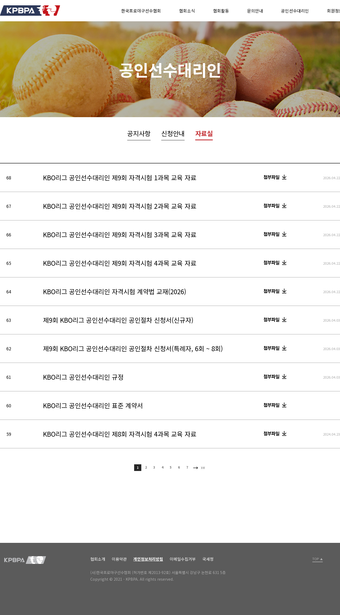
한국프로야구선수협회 (141, 10)
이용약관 (119, 559)
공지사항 (139, 133)
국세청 (208, 559)
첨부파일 (271, 177)
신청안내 (173, 133)
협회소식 (187, 10)
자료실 (204, 133)
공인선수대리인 (295, 10)
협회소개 (97, 559)
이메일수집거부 (183, 559)
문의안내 (255, 10)
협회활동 (221, 10)
